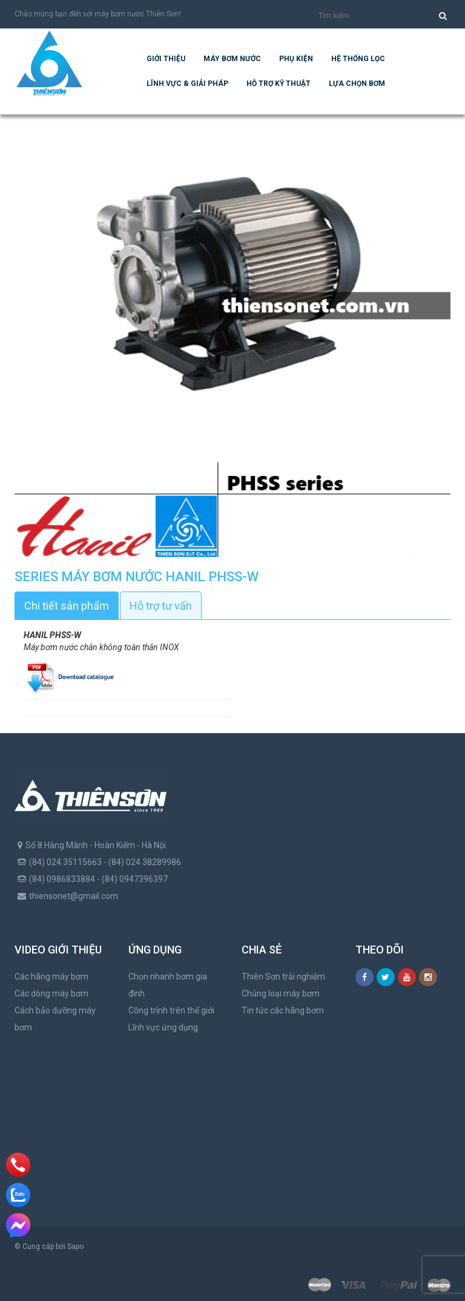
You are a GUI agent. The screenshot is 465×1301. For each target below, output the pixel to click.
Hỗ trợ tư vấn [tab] (161, 605)
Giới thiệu (166, 58)
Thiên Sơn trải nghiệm (283, 976)
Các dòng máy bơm (51, 993)
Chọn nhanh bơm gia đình (167, 985)
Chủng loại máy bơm (281, 993)
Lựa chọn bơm (357, 83)
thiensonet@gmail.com (73, 896)
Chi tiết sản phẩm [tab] (66, 605)
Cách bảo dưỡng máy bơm (55, 1019)
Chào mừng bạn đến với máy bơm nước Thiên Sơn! (98, 14)
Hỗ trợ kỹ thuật (278, 83)
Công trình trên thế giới (171, 1010)
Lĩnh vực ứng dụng (163, 1027)
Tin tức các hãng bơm (283, 1010)
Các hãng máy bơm (51, 976)
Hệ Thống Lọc (358, 58)
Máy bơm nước (232, 58)
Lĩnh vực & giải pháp (187, 83)
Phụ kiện (296, 58)
